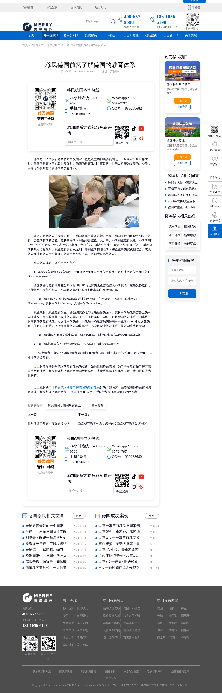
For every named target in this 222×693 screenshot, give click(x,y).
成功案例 (50, 7)
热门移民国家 (167, 600)
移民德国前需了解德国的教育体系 (77, 387)
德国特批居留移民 (179, 83)
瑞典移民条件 (154, 670)
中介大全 (68, 635)
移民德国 (175, 233)
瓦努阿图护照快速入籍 (111, 629)
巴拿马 (161, 635)
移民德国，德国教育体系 (64, 405)
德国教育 (97, 405)
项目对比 (96, 7)
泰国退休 (111, 677)
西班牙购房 (175, 242)
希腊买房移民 (190, 242)
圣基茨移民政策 (180, 670)
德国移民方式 (175, 225)
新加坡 (185, 621)
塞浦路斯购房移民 (131, 629)
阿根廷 (185, 628)
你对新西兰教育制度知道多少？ (49, 422)
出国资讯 (170, 35)
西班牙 (185, 614)
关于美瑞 (191, 35)
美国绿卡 (110, 670)
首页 (31, 35)
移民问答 (82, 635)
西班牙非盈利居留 (131, 637)
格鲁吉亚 (161, 622)
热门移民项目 (113, 600)
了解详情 (182, 106)
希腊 (159, 614)
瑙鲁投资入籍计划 (111, 615)
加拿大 (173, 628)
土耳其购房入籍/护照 (131, 622)
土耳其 (173, 614)
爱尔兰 (173, 621)
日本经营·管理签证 (111, 637)
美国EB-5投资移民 (131, 608)
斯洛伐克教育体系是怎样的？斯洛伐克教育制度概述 (112, 422)
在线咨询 (182, 100)
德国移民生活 (53, 45)
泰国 (171, 635)
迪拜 (159, 628)
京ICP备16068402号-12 (120, 683)
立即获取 (182, 290)
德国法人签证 (176, 139)
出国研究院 (131, 35)
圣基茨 (185, 635)
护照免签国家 (131, 670)
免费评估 (27, 7)
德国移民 (36, 45)
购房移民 (91, 35)
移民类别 (71, 35)
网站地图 (68, 643)
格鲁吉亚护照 (131, 614)
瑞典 (171, 607)
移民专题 (82, 628)
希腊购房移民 (111, 621)
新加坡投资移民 (111, 608)
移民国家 (51, 35)
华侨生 (110, 35)
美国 (159, 607)
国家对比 (73, 7)
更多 (79, 515)
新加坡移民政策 (190, 234)
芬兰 (183, 607)
